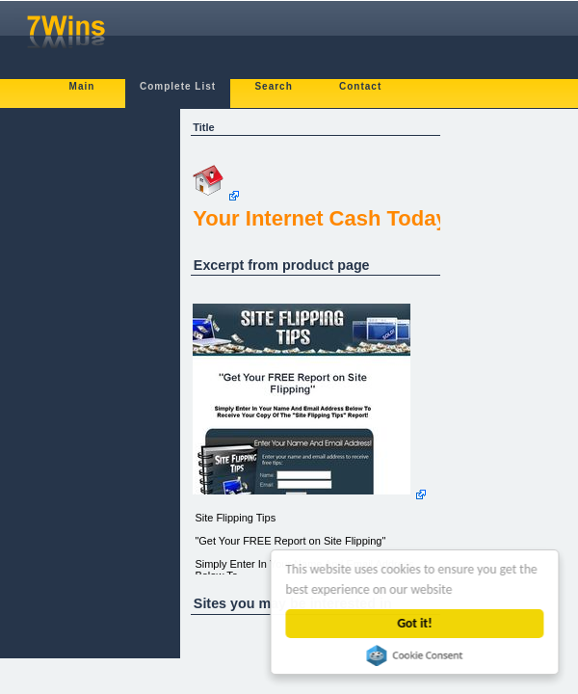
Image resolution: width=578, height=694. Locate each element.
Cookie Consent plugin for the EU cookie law (415, 655)
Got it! (415, 623)
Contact (360, 86)
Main (82, 86)
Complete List (178, 86)
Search (273, 86)
